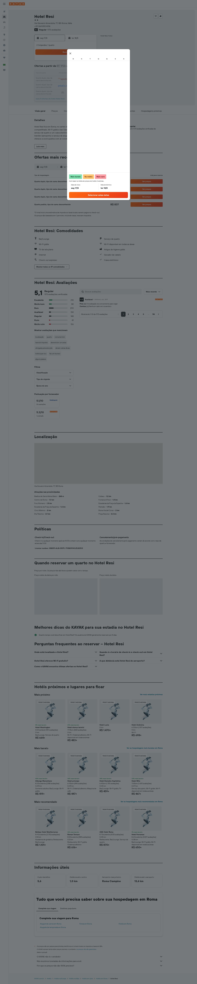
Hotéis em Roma (129, 924)
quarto (53, 337)
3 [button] (64, 67)
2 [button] (58, 67)
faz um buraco (59, 353)
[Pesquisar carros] (4, 22)
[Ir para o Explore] (4, 34)
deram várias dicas (67, 348)
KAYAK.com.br (43, 978)
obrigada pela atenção (48, 348)
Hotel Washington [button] (47, 727)
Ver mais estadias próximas (155, 694)
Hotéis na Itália (78, 978)
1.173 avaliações (58, 29)
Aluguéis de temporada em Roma (57, 927)
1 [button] (94, 61)
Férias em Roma (90, 924)
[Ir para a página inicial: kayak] (17, 3)
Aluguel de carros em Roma (55, 924)
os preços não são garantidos (91, 949)
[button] (4, 4)
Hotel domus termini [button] (80, 727)
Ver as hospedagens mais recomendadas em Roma (146, 801)
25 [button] (70, 85)
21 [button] (88, 79)
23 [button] (58, 85)
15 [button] (94, 73)
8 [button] (94, 67)
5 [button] (76, 67)
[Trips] (4, 57)
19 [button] (76, 79)
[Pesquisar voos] (4, 11)
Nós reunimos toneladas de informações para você (104, 961)
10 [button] (64, 73)
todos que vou (45, 353)
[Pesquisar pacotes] (4, 27)
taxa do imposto (46, 342)
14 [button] (88, 73)
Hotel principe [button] (78, 781)
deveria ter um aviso (63, 342)
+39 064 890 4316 (47, 26)
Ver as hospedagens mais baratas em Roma (149, 748)
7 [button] (88, 67)
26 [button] (76, 85)
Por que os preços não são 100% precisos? (104, 965)
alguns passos (45, 359)
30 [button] (58, 91)
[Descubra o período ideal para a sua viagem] (4, 45)
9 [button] (58, 73)
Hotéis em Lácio (92, 978)
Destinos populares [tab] (73, 908)
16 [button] (58, 79)
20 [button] (82, 79)
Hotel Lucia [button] (108, 725)
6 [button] (82, 67)
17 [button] (64, 79)
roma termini (64, 337)
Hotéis (53, 978)
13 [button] (82, 73)
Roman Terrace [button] (78, 834)
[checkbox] (51, 402)
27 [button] (82, 85)
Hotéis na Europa (64, 978)
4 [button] (70, 67)
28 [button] (88, 85)
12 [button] (76, 73)
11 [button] (70, 73)
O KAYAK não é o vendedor (104, 956)
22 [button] (94, 79)
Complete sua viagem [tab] (52, 908)
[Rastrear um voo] (4, 39)
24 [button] (64, 85)
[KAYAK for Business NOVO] (4, 50)
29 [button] (94, 85)
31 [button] (64, 91)
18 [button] (70, 79)
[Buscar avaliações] (117, 291)
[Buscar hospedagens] (4, 16)
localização (44, 337)
